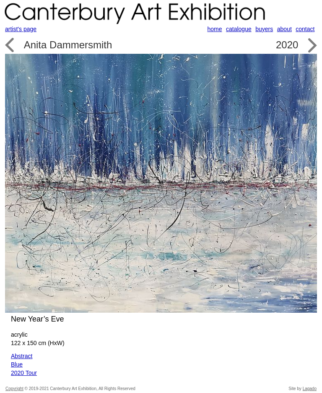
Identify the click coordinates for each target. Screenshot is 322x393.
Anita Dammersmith (68, 44)
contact (305, 29)
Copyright (14, 388)
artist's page (20, 29)
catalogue (239, 29)
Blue (17, 364)
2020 (287, 44)
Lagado (310, 388)
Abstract (21, 356)
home (215, 29)
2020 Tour (24, 372)
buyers (264, 29)
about (284, 29)
